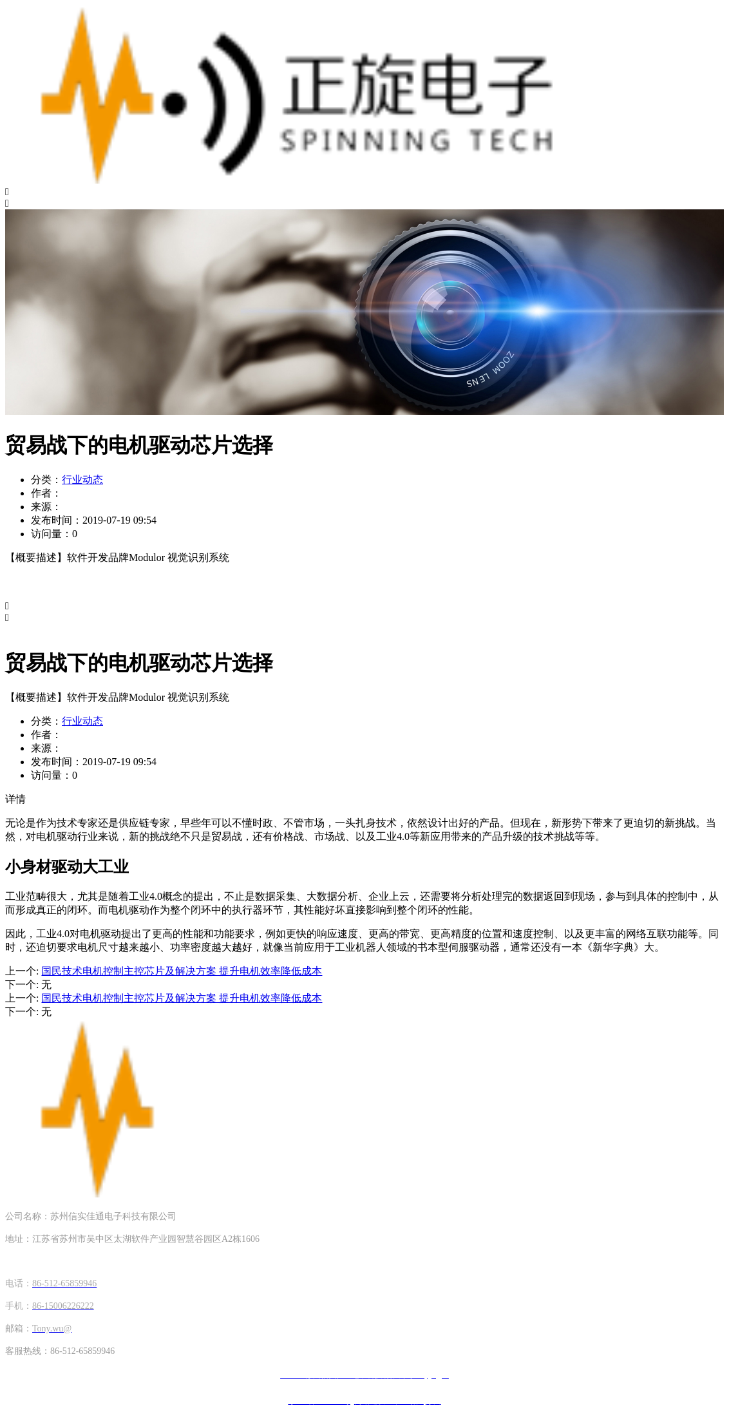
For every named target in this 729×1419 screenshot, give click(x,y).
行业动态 (82, 479)
